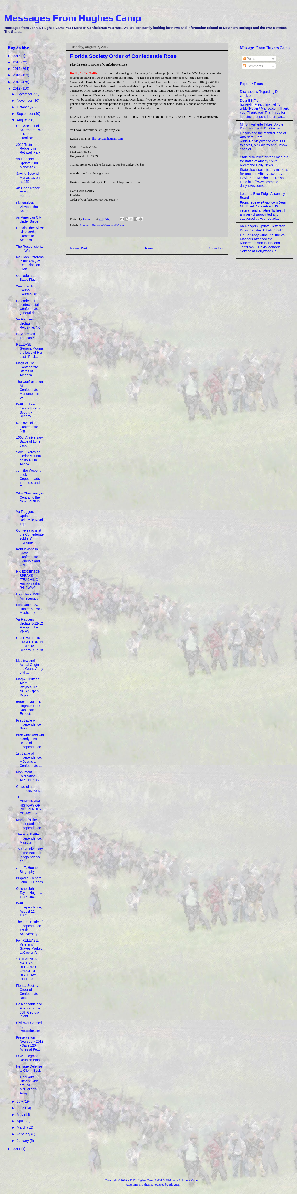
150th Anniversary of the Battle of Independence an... (29, 855)
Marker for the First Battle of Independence (28, 824)
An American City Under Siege (29, 219)
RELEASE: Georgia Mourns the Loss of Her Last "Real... (30, 350)
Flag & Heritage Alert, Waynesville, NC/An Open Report (27, 687)
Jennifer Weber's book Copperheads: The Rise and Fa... (28, 478)
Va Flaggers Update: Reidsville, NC (28, 323)
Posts (249, 59)
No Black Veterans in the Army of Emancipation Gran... (30, 263)
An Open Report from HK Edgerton (28, 192)
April (20, 1121)
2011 (17, 1149)
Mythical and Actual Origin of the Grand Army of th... (29, 666)
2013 (17, 82)
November (25, 100)
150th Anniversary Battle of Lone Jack (29, 442)
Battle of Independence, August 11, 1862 (29, 909)
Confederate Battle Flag (26, 278)
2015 (17, 69)
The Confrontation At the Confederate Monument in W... (29, 390)
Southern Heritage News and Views (102, 225)
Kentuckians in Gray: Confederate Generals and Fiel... (28, 557)
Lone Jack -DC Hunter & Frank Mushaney (29, 609)
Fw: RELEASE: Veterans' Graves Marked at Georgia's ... (29, 946)
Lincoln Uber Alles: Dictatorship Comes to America (30, 234)
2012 (17, 88)
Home (148, 248)
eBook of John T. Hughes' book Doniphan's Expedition (28, 708)
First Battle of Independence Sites (28, 724)
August (22, 120)
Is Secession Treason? (25, 336)
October (23, 107)
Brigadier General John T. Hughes (29, 880)
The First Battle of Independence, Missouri (29, 838)
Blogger (174, 1184)
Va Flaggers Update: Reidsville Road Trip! (29, 518)
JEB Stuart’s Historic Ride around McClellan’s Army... (27, 1085)
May (20, 1114)
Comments (253, 66)
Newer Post (78, 248)
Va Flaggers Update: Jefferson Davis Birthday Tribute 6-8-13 (262, 228)
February (24, 1134)
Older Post (217, 248)
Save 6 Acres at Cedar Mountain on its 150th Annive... (30, 458)
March (22, 1127)
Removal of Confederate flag (27, 427)
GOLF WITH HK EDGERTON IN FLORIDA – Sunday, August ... (29, 646)
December (25, 94)
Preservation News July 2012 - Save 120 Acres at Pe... (29, 1043)
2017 (17, 56)
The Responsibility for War (29, 248)
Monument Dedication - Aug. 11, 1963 (28, 776)
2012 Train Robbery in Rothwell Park (28, 149)
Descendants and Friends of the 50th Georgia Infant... (29, 1010)
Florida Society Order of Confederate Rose (27, 991)
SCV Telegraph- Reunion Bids (28, 1058)
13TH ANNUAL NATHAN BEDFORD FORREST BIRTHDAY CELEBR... (27, 969)
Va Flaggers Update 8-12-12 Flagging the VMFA (29, 625)
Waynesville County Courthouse (26, 290)
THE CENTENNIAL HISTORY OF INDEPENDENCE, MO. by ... (29, 805)
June (21, 1108)
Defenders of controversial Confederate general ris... (27, 307)
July (20, 1101)
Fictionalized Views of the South (27, 207)
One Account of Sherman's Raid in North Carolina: (29, 132)
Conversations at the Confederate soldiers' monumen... (30, 536)
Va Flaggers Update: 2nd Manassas (27, 163)
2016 (17, 62)
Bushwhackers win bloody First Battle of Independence (30, 741)
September (25, 114)
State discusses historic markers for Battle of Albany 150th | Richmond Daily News (264, 161)
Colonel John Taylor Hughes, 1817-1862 (29, 893)
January (23, 1141)
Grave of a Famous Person (29, 789)
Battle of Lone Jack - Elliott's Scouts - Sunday (28, 410)
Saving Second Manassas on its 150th (28, 178)
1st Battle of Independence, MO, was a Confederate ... (29, 759)
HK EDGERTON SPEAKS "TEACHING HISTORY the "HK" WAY (28, 579)
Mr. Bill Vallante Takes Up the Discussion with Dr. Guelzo (261, 126)
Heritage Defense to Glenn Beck (29, 1068)
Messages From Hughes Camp (72, 17)
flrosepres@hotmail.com (107, 138)
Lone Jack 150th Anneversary (28, 596)
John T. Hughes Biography (27, 870)
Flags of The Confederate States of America (27, 369)
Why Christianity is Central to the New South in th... (30, 499)
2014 (17, 75)
